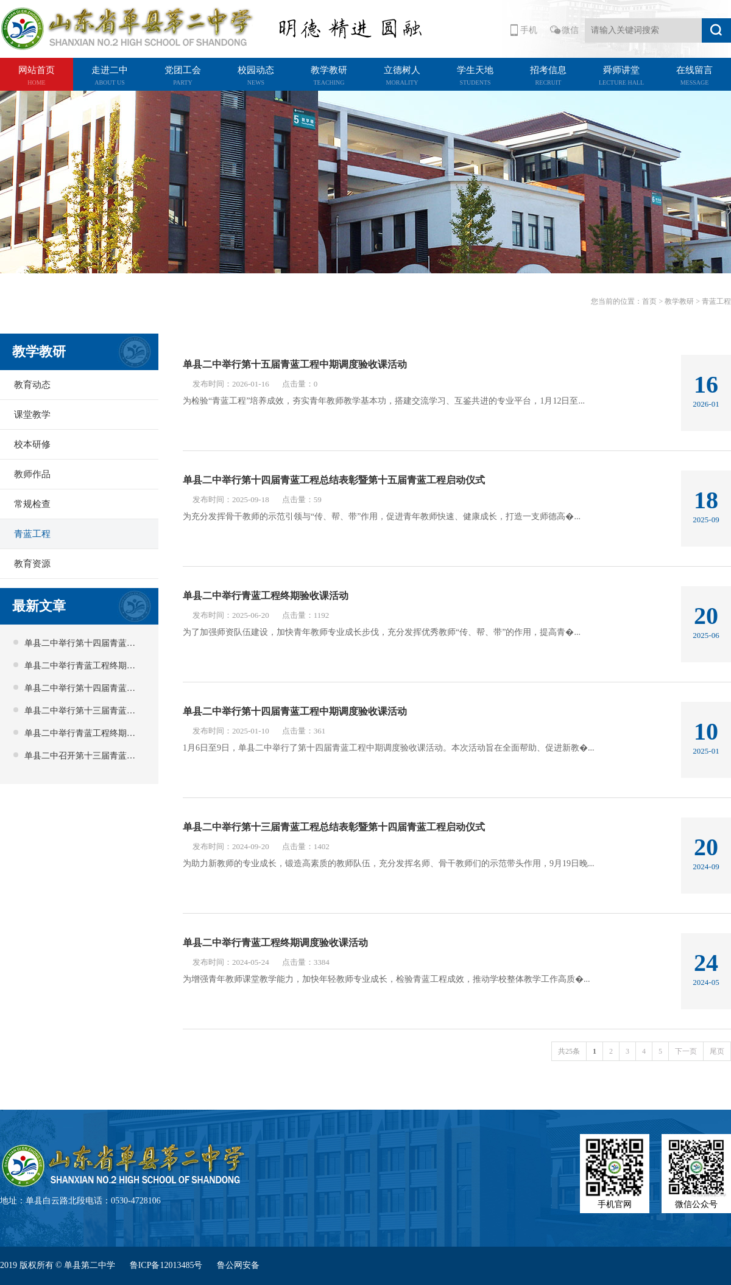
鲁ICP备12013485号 (167, 1265)
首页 (649, 301)
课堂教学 (32, 414)
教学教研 (679, 301)
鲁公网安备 (238, 1265)
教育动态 (32, 385)
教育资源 (32, 564)
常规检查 (32, 504)
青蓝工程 (32, 534)
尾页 (717, 1051)
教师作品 (32, 474)
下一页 (686, 1051)
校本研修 (32, 444)
